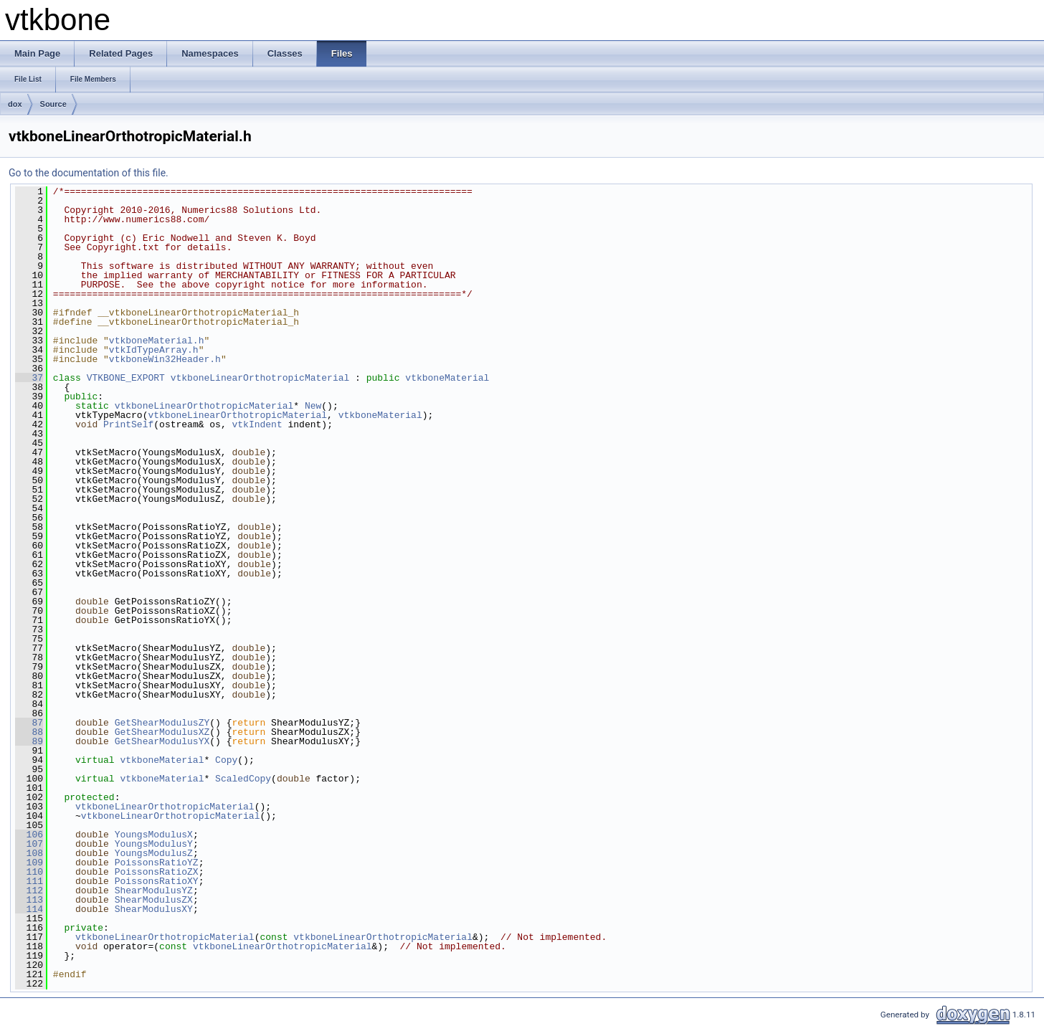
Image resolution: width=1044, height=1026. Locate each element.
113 (29, 899)
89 (29, 741)
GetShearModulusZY (162, 722)
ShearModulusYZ (154, 890)
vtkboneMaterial (447, 377)
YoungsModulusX (154, 834)
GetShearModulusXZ (162, 732)
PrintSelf (128, 424)
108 (29, 853)
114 (29, 909)
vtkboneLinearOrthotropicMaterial (260, 377)
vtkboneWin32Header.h (165, 359)
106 (29, 834)
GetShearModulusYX (162, 741)
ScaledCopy (243, 778)
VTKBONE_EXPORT (126, 377)
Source (53, 104)
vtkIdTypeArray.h (154, 349)
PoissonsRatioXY (157, 881)
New (313, 405)
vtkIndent (257, 424)
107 (29, 843)
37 (29, 377)
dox (15, 104)
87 (29, 722)
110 (29, 871)
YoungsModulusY (154, 843)
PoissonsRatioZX (157, 871)
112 (29, 890)
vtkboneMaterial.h (156, 340)
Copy (226, 760)
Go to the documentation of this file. (89, 173)
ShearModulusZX (154, 899)
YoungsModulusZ (154, 853)
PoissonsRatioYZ (157, 862)
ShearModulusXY (154, 909)
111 (29, 881)
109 (29, 862)
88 (29, 732)
